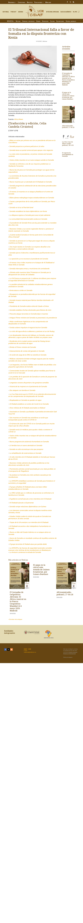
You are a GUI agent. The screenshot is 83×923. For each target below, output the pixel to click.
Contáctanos (21, 2)
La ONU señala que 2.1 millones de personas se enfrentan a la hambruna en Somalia (31, 493)
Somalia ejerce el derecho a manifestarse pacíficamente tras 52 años (31, 253)
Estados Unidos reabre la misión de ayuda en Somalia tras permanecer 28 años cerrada (29, 517)
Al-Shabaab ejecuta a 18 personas (21, 502)
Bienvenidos (11, 2)
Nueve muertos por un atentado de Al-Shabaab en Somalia (30, 181)
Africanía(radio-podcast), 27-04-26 (68, 127)
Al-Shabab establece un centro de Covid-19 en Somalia (29, 403)
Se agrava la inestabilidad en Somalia (67, 154)
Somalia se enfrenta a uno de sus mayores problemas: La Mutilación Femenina (29, 164)
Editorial (6, 12)
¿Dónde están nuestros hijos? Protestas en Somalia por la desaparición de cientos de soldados (29, 273)
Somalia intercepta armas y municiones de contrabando (29, 268)
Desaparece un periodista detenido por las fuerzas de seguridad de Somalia (31, 295)
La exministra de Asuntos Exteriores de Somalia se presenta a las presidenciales (32, 176)
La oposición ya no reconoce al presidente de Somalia (28, 258)
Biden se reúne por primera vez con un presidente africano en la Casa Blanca (31, 141)
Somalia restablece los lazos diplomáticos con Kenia (28, 211)
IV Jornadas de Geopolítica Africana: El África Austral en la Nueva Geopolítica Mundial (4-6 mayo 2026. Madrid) (68, 79)
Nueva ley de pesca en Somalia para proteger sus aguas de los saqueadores (31, 170)
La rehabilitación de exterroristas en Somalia (25, 453)
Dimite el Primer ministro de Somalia (22, 347)
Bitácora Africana (52, 12)
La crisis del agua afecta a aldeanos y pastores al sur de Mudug (31, 331)
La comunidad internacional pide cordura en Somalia (28, 218)
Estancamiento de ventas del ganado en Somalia (26, 350)
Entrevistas (45, 21)
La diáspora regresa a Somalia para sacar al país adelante (29, 215)
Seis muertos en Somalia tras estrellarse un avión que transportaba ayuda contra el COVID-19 (28, 418)
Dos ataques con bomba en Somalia (22, 390)
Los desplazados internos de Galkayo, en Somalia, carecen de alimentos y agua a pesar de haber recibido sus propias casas (30, 336)
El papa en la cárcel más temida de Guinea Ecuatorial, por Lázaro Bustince (68, 96)
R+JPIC (75, 12)
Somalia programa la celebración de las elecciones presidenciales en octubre (32, 186)
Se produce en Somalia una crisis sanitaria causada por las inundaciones (29, 475)
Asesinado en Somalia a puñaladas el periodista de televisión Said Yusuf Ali (32, 412)
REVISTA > (10, 21)
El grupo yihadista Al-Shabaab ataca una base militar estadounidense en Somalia (27, 487)
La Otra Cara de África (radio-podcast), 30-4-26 (68, 143)
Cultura (52, 21)
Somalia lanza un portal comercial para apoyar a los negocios (31, 150)
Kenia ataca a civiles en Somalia (20, 290)
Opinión (38, 21)
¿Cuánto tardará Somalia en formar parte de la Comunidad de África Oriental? (30, 235)
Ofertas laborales (71, 21)
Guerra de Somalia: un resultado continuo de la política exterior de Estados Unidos (32, 539)
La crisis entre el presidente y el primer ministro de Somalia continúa (30, 155)
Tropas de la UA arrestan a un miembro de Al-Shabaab (28, 522)
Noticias (18, 21)
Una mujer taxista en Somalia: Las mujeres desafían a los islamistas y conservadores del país (29, 247)
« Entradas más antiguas (15, 619)
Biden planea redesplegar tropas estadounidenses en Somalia (31, 197)
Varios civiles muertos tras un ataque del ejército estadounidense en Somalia (32, 436)
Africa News (18, 119)
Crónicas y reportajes (28, 21)
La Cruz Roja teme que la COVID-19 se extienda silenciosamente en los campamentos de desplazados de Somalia (32, 395)
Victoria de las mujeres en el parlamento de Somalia (28, 386)
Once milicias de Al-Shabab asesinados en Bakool (27, 407)
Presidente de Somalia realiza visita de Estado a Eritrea (29, 306)
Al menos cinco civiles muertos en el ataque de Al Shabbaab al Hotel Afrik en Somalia (31, 263)
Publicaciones (38, 2)
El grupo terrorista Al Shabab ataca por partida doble (28, 544)
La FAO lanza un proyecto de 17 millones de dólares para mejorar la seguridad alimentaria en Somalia (32, 279)
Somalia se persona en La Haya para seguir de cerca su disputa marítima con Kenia (31, 241)
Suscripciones (60, 21)
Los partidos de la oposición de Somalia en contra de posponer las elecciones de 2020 (32, 377)
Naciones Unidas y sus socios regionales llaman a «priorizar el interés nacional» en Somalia (30, 229)
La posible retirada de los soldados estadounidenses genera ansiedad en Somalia (30, 285)
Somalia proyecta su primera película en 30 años (26, 146)
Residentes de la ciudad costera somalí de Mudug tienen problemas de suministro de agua (29, 342)
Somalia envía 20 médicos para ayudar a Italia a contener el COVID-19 (30, 430)
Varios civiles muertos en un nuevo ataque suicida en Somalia (31, 159)
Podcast (13, 12)
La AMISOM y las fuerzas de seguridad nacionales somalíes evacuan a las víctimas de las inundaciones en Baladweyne (30, 549)
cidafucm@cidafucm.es (30, 652)
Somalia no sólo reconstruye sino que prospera (26, 449)
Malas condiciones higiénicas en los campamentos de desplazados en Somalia (28, 322)
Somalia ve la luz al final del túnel (21, 207)
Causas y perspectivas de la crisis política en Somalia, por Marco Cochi (31, 202)
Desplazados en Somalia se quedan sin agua (25, 400)
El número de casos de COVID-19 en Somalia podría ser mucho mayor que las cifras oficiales (31, 424)
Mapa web (48, 2)
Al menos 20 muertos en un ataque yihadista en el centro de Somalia (30, 192)
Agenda (20, 12)
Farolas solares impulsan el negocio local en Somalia (28, 327)
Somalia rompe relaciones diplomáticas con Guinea (27, 506)
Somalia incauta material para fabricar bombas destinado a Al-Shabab (31, 301)
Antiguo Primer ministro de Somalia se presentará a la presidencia (33, 317)
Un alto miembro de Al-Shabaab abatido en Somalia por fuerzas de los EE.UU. (31, 458)
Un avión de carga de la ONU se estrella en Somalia (27, 354)
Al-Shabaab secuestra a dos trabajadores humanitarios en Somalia (29, 527)
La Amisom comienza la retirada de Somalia (25, 552)
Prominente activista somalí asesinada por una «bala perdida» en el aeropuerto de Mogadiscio (31, 469)
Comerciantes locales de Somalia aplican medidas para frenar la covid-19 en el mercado (31, 371)
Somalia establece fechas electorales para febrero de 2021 (30, 309)
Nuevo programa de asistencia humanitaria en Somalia (29, 441)
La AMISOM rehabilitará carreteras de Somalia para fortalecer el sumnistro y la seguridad (31, 481)
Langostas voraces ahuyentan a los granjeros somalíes (29, 382)
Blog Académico (66, 12)
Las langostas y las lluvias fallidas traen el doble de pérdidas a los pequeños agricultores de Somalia (32, 365)
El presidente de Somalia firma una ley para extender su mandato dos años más (32, 223)
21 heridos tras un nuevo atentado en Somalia (25, 445)
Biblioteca (30, 2)
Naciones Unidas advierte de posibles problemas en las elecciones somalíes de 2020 (28, 463)
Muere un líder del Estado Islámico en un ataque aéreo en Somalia (29, 533)
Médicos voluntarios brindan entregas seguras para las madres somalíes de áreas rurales (31, 359)
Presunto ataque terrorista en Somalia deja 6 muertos (28, 313)
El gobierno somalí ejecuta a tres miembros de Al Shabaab (30, 498)
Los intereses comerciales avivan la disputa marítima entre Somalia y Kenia (30, 511)
